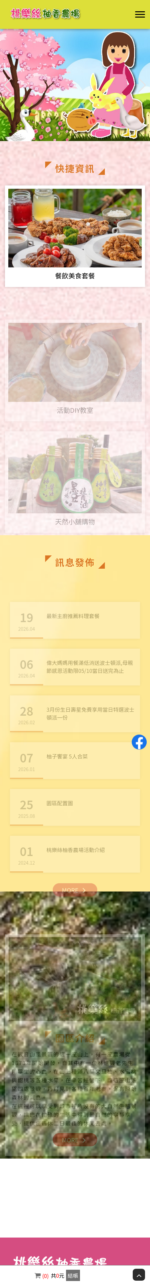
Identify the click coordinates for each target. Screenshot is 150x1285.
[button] (142, 85)
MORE (75, 895)
